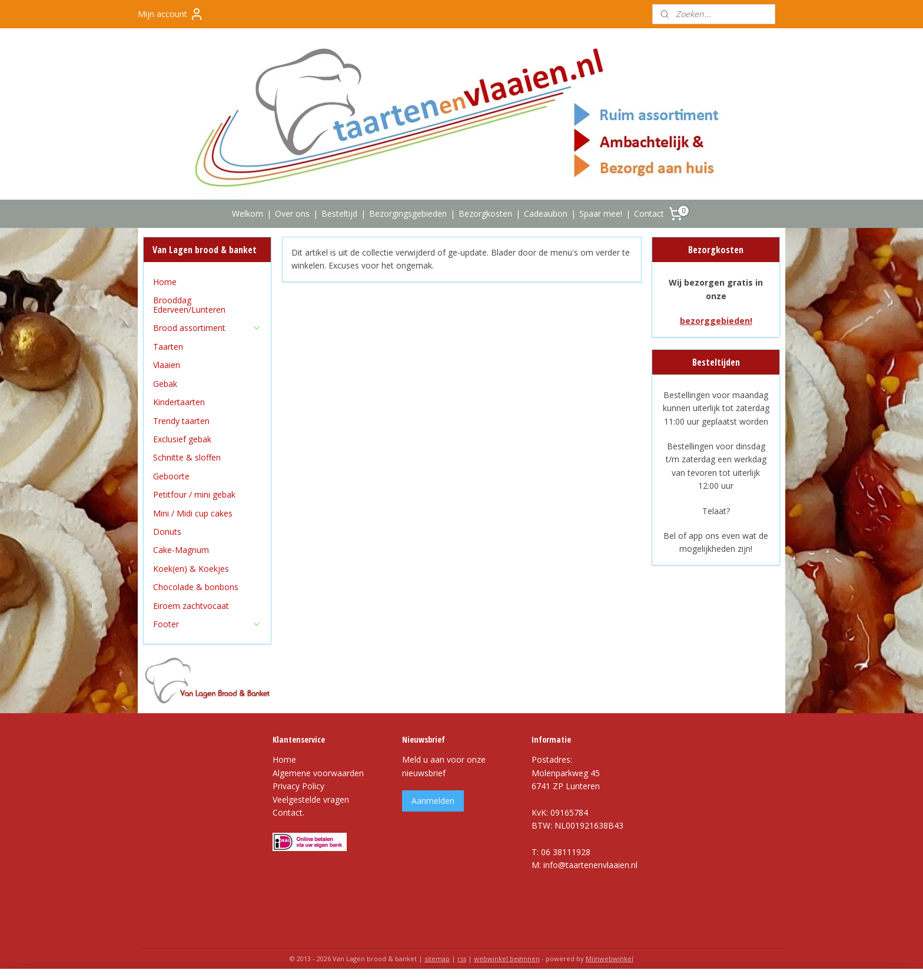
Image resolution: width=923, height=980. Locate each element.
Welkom (247, 213)
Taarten (168, 346)
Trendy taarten (181, 420)
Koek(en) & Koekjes (191, 568)
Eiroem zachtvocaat (191, 605)
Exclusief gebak (182, 439)
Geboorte (171, 476)
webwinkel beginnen (507, 958)
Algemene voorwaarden (318, 773)
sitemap (437, 958)
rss (461, 958)
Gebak (165, 383)
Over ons (292, 213)
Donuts (167, 531)
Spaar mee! (600, 213)
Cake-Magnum (181, 549)
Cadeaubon (545, 213)
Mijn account (171, 14)
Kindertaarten (179, 402)
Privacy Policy (298, 786)
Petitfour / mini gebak (194, 494)
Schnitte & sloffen (187, 457)
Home (165, 281)
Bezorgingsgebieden (408, 213)
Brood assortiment (207, 327)
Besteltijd (339, 213)
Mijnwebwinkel (609, 958)
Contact (649, 213)
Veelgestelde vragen (311, 799)
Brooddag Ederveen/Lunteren (189, 304)
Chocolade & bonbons (195, 586)
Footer (207, 624)
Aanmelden (432, 800)
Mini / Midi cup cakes (193, 513)
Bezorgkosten (485, 213)
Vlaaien (166, 364)
